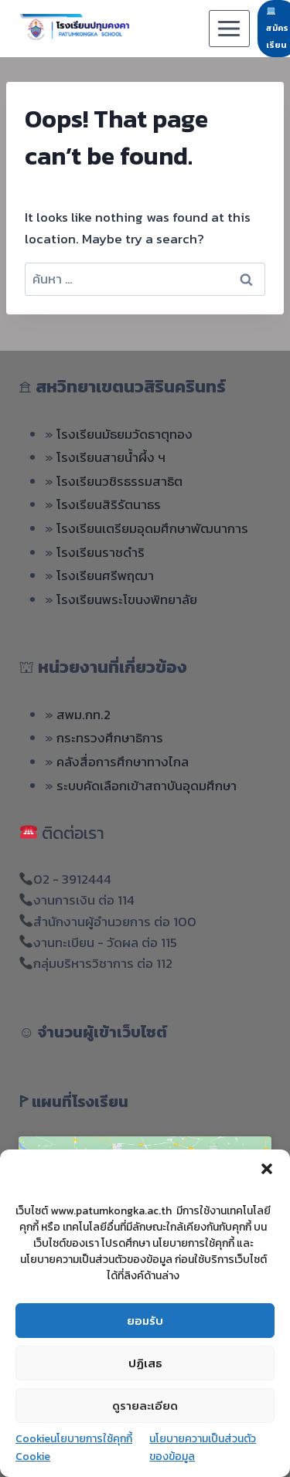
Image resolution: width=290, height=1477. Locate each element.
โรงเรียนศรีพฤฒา (105, 575)
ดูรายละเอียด (145, 1405)
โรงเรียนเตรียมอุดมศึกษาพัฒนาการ (152, 528)
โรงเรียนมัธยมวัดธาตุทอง (124, 434)
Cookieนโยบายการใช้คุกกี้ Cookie (73, 1447)
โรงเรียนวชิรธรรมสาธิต (119, 481)
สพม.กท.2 (83, 715)
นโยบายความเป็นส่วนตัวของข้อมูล (202, 1447)
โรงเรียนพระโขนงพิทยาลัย (126, 599)
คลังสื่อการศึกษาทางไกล (122, 762)
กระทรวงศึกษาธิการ (109, 738)
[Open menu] (229, 28)
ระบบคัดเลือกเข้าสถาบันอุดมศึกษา (146, 786)
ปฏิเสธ (145, 1363)
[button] (267, 1169)
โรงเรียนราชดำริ (100, 552)
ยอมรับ (145, 1320)
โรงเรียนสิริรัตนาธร (108, 504)
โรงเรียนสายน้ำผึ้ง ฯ (110, 457)
